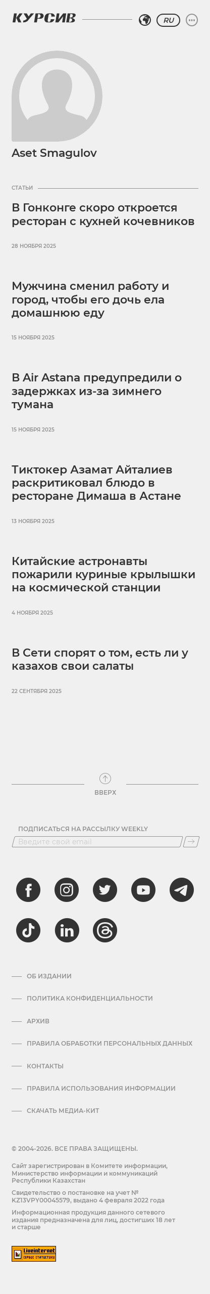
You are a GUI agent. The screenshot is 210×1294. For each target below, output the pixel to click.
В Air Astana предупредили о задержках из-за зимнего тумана (97, 391)
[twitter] (105, 890)
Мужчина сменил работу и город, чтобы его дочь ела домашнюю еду (90, 299)
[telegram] (182, 890)
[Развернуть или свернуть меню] (191, 20)
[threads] (105, 930)
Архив (38, 1021)
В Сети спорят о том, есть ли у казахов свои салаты (100, 659)
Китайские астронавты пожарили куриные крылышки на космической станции (103, 574)
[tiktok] (28, 930)
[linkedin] (66, 930)
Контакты (45, 1066)
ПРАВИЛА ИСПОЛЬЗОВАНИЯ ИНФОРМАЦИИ (101, 1088)
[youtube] (143, 890)
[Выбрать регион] (144, 20)
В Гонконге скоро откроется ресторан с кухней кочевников (103, 214)
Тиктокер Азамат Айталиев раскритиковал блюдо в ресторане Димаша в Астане (96, 483)
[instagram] (67, 890)
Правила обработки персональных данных (109, 1043)
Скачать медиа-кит (63, 1110)
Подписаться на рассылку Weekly (83, 829)
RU (168, 20)
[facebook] (28, 890)
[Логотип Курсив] (44, 18)
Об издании (49, 976)
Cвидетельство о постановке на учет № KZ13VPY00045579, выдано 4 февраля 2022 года (88, 1196)
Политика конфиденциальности (90, 998)
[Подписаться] (191, 841)
